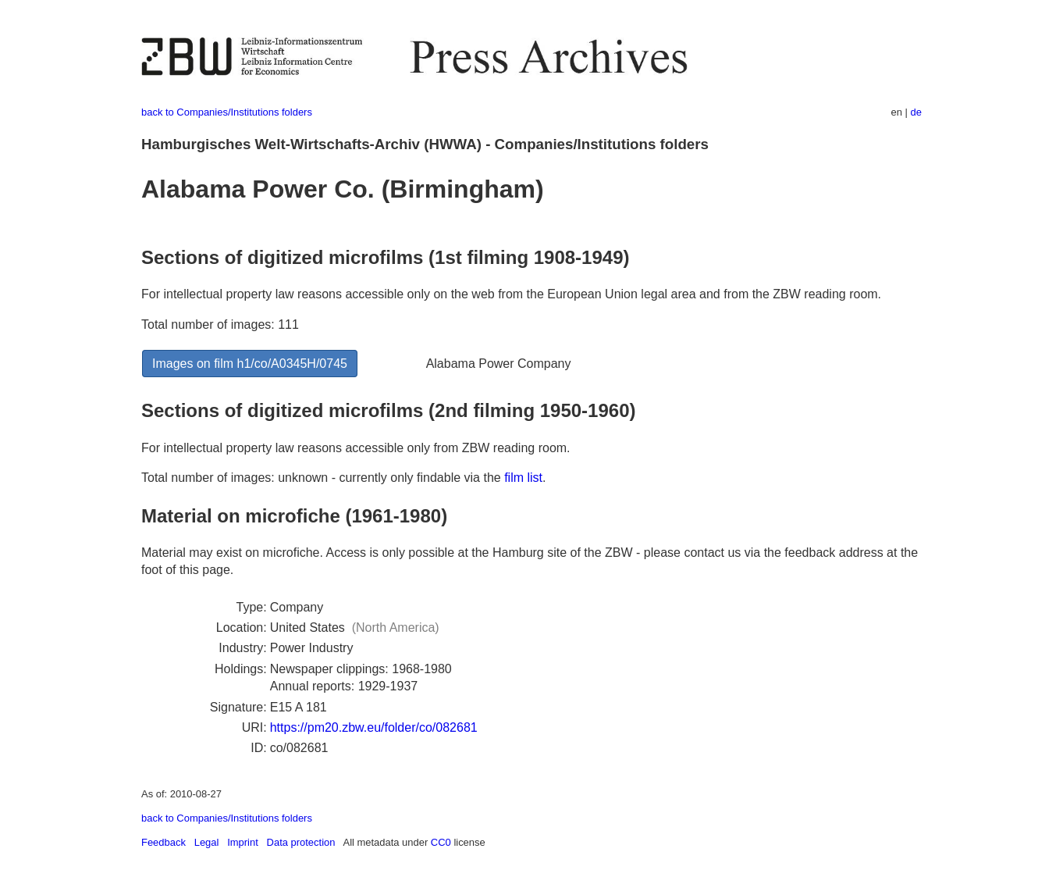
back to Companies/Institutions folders (226, 112)
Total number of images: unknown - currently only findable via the (322, 477)
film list (523, 477)
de (916, 112)
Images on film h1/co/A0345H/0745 (249, 363)
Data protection (301, 842)
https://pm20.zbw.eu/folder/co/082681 (374, 727)
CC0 (441, 842)
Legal (206, 842)
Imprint (242, 842)
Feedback (163, 842)
